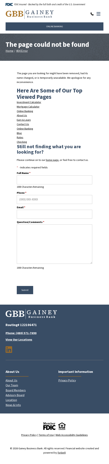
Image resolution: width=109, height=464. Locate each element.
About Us (22, 115)
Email (21, 207)
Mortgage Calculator (28, 107)
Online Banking (25, 111)
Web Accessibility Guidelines (72, 435)
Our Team (12, 385)
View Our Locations (19, 340)
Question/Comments (30, 222)
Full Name (24, 173)
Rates (20, 137)
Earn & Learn (24, 120)
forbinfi (62, 453)
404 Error (22, 51)
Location (11, 400)
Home (9, 51)
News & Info (13, 405)
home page (52, 160)
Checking (22, 142)
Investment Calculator (29, 102)
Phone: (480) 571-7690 (21, 333)
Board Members (16, 390)
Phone (21, 193)
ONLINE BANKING (54, 26)
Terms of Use (46, 435)
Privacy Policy (67, 380)
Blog (19, 133)
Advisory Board (15, 395)
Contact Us (23, 124)
